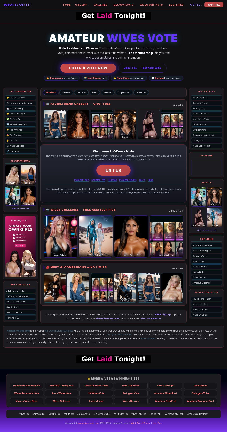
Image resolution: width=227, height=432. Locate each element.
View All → (178, 105)
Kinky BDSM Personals (17, 296)
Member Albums (127, 180)
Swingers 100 (38, 414)
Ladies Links (198, 272)
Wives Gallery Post (201, 146)
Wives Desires (199, 277)
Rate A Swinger (200, 103)
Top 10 (142, 180)
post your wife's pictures (119, 334)
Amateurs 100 (83, 414)
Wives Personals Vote (26, 393)
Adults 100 (69, 414)
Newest (108, 92)
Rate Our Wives (200, 97)
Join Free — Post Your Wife (142, 67)
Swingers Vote (199, 130)
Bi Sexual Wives (200, 309)
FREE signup (163, 314)
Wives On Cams (200, 314)
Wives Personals (200, 113)
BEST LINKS (177, 4)
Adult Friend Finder (15, 291)
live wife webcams (108, 318)
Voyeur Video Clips (26, 401)
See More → (177, 268)
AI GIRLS (196, 4)
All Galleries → (176, 211)
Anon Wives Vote (201, 119)
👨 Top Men (12, 140)
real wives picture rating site (58, 330)
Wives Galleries (200, 266)
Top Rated (124, 92)
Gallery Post (198, 140)
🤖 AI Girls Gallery (14, 108)
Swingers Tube (200, 256)
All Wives (51, 92)
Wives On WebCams (15, 301)
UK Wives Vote (199, 124)
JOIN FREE (213, 4)
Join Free (157, 423)
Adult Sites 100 (121, 414)
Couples (81, 92)
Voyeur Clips (198, 261)
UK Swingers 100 (102, 414)
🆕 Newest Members (16, 124)
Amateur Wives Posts (96, 385)
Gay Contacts (12, 307)
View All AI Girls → (20, 208)
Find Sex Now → (151, 318)
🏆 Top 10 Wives (14, 130)
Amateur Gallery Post (61, 385)
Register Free (98, 180)
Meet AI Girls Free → (206, 230)
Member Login (81, 180)
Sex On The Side (14, 312)
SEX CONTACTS (124, 4)
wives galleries (147, 338)
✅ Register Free (14, 119)
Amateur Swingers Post (200, 401)
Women (66, 92)
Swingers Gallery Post (197, 414)
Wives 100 (24, 414)
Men (94, 92)
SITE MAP (82, 4)
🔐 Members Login (15, 113)
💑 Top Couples (13, 135)
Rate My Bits (199, 108)
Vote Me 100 (54, 414)
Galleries (141, 92)
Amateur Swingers (202, 250)
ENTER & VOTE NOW (88, 68)
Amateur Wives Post (202, 245)
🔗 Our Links (12, 151)
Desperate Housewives (203, 135)
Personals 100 (12, 317)
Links (150, 180)
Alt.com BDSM (200, 304)
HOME (67, 4)
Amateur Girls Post (201, 282)
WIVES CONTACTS (152, 4)
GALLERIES (101, 4)
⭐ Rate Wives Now (15, 97)
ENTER (113, 170)
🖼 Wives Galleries (15, 146)
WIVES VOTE (17, 5)
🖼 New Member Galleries (19, 103)
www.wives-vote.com (88, 423)
